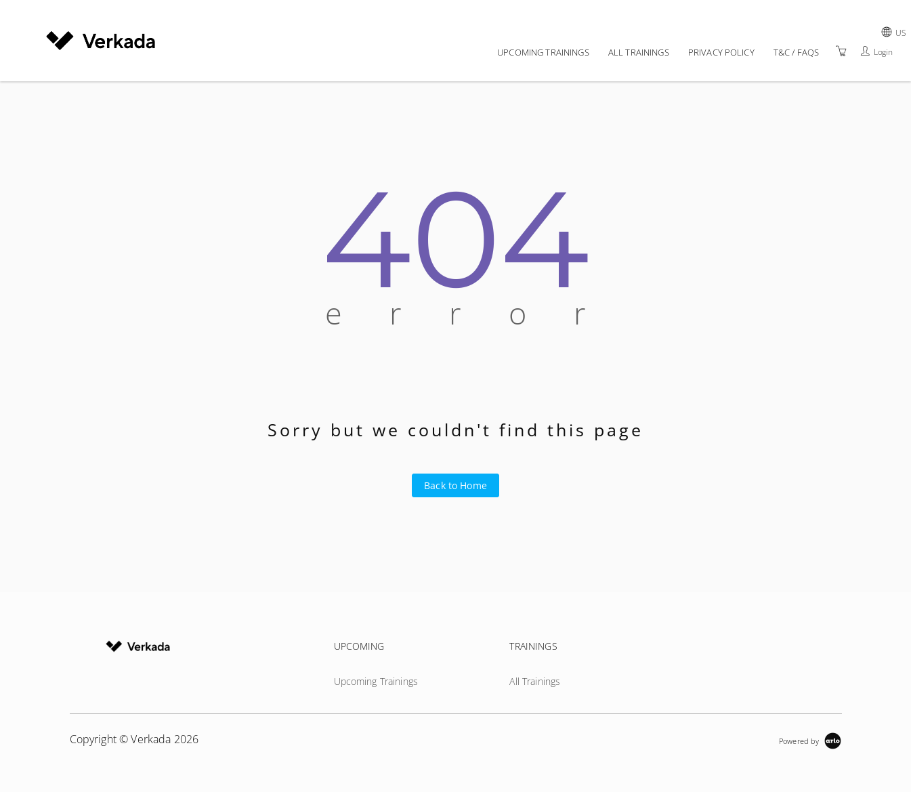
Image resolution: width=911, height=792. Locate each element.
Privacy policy (721, 52)
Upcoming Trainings (543, 52)
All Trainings (638, 52)
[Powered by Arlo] (810, 739)
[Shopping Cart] (841, 51)
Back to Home (455, 485)
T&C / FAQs (796, 52)
